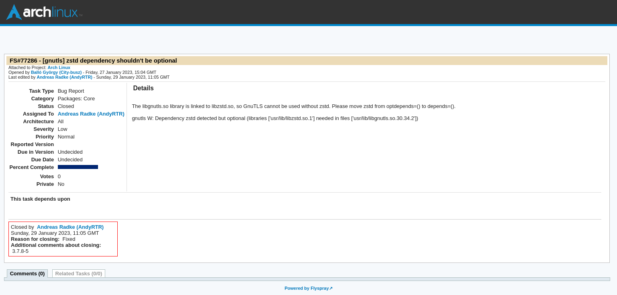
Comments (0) (27, 274)
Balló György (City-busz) (56, 72)
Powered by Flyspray (306, 288)
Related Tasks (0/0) (78, 274)
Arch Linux (44, 12)
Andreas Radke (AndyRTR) (64, 77)
